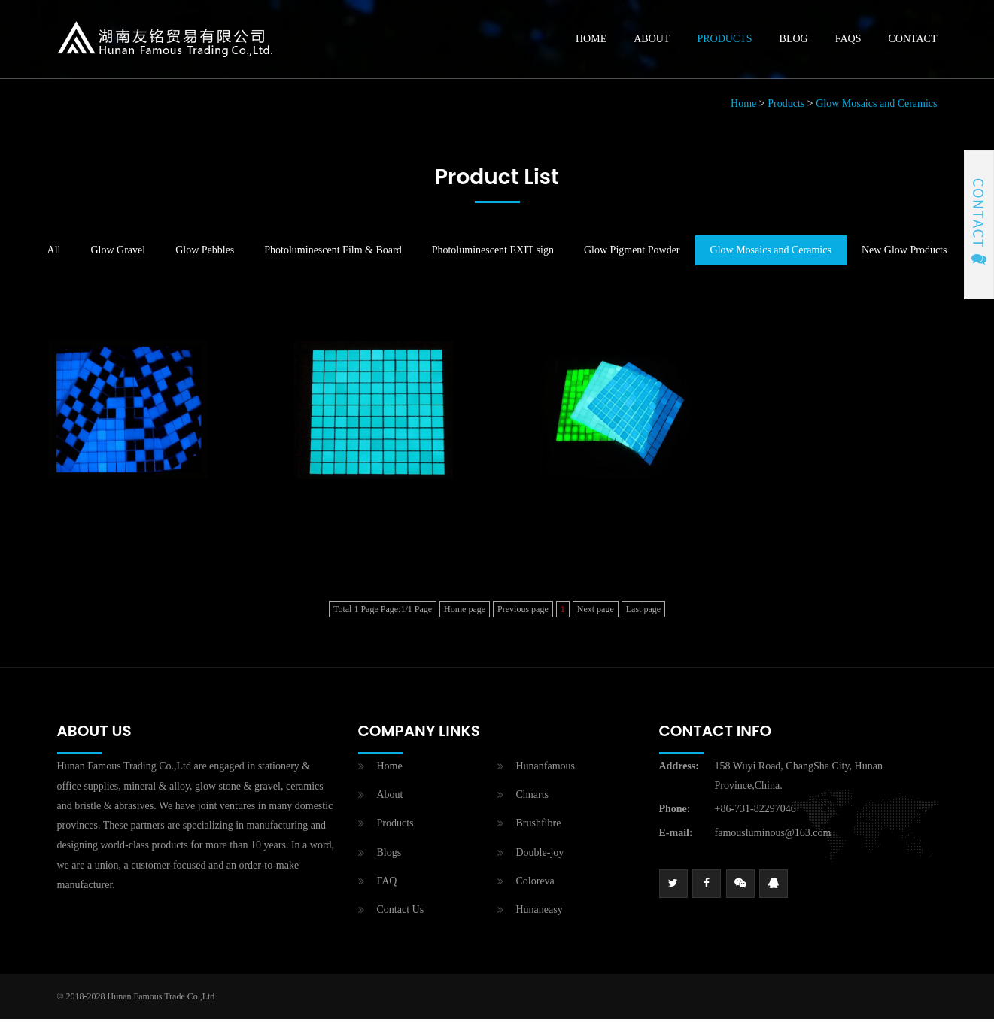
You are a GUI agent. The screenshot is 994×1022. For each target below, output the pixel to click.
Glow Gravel (117, 253)
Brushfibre (538, 826)
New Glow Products (904, 253)
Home (591, 40)
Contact (913, 40)
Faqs (848, 40)
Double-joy (540, 855)
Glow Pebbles (204, 253)
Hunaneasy (539, 912)
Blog (794, 40)
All (54, 253)
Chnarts (532, 798)
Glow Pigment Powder (632, 253)
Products (724, 40)
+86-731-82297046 (755, 812)
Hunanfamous (546, 769)
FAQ (387, 884)
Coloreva (535, 884)
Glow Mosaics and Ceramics (876, 107)
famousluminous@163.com (773, 836)
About (652, 40)
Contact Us (400, 912)
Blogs (389, 855)
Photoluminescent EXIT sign (493, 253)
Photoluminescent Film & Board (332, 253)
